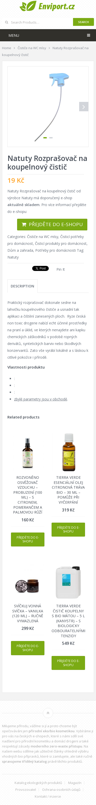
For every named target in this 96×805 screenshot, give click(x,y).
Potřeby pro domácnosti (55, 250)
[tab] (22, 286)
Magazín (74, 782)
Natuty (13, 257)
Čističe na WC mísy (42, 236)
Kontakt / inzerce (48, 796)
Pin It (60, 269)
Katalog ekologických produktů (38, 782)
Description (22, 286)
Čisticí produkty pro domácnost (61, 243)
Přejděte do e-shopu (56, 224)
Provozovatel (25, 789)
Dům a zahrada (20, 250)
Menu (13, 35)
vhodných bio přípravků (20, 756)
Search (83, 22)
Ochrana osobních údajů (61, 789)
